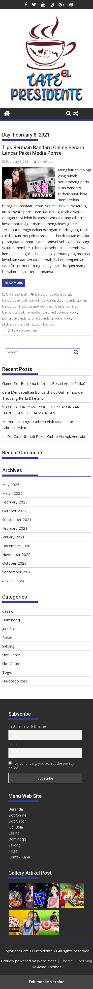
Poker (7, 637)
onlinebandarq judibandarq (51, 318)
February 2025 (15, 501)
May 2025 (10, 484)
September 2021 (16, 519)
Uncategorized (16, 294)
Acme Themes (49, 966)
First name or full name (27, 726)
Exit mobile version (46, 982)
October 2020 (14, 563)
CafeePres (43, 162)
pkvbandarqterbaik (16, 324)
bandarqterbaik (13, 312)
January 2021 (13, 536)
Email (12, 744)
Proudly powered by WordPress (29, 960)
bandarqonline (77, 300)
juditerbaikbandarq (16, 318)
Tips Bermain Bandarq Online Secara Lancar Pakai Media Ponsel (43, 150)
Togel (7, 672)
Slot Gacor (11, 654)
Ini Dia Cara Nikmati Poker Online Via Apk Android (43, 436)
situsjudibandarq (43, 324)
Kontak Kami (19, 856)
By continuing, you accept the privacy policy (41, 765)
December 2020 (16, 545)
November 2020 (16, 554)
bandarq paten (60, 294)
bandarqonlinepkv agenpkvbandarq (27, 306)
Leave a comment (24, 330)
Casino (7, 611)
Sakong (8, 646)
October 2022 (14, 510)
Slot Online (11, 663)
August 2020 (13, 580)
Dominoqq (11, 619)
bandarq (41, 294)
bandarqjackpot (53, 300)
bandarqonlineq (66, 306)
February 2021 (15, 528)
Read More (14, 283)
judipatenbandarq (64, 312)
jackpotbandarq (38, 312)
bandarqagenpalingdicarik (21, 300)
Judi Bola (9, 628)
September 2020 (16, 571)
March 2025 (12, 493)
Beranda (15, 809)
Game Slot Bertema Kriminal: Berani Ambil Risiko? (44, 383)
